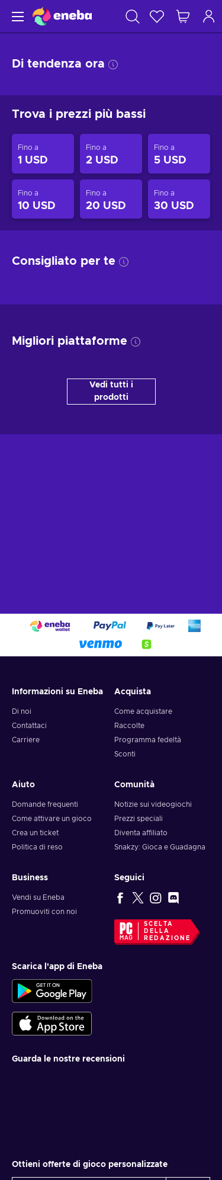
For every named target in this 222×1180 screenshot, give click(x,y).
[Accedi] (209, 16)
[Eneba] (62, 16)
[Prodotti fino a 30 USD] (179, 199)
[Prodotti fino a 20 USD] (111, 199)
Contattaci (29, 725)
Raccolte (129, 725)
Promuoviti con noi (44, 911)
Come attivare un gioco (52, 818)
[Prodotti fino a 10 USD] (43, 199)
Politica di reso (37, 847)
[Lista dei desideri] (157, 16)
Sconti (125, 754)
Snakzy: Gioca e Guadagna (159, 847)
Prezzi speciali (138, 818)
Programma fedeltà (147, 739)
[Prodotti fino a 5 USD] (179, 154)
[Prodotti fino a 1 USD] (43, 154)
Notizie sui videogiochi (153, 804)
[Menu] (16, 16)
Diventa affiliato (141, 832)
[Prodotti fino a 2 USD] (111, 154)
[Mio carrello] (183, 16)
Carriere (26, 739)
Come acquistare (143, 711)
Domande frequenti (45, 804)
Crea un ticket (35, 832)
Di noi (21, 711)
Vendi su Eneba (38, 897)
